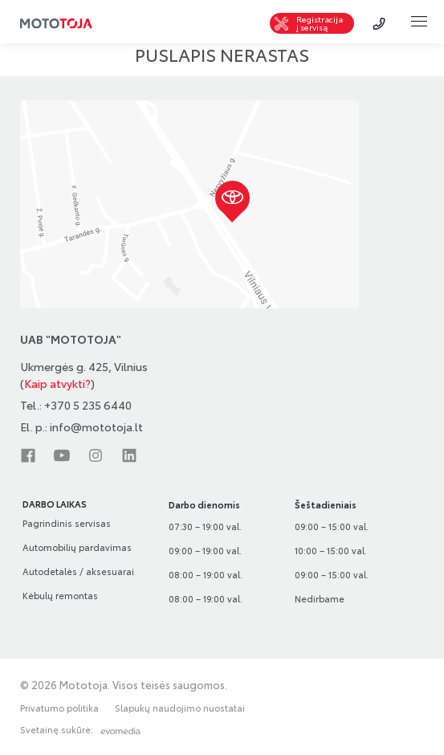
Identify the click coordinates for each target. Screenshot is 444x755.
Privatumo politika (59, 708)
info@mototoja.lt (96, 426)
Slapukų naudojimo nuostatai (180, 708)
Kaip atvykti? (57, 383)
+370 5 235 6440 (88, 405)
